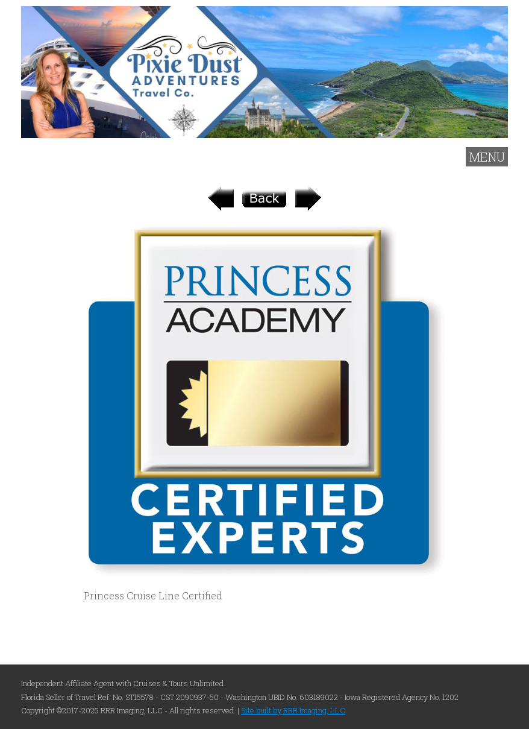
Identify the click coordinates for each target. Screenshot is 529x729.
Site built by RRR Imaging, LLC (293, 710)
